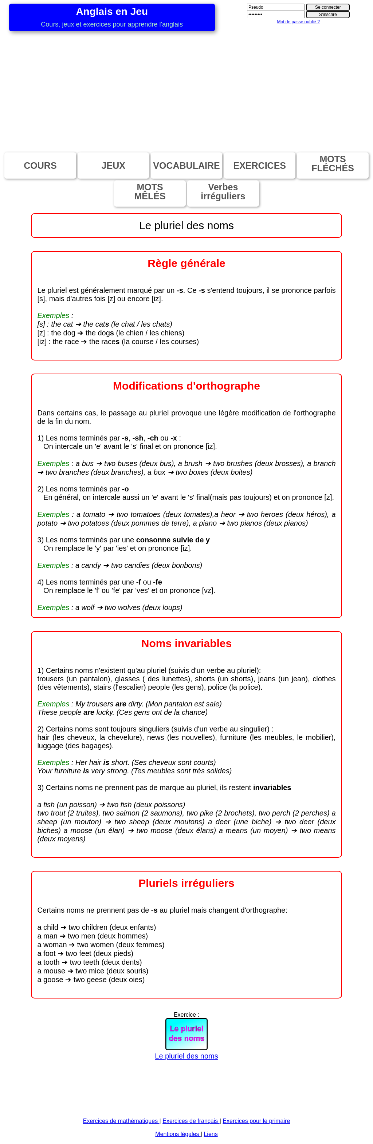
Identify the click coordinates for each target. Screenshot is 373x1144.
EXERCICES (259, 165)
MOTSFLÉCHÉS (332, 163)
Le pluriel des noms (186, 1052)
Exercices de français (191, 1121)
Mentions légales (178, 1134)
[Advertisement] (186, 86)
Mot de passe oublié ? (298, 21)
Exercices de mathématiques (121, 1121)
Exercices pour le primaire (256, 1121)
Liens (210, 1134)
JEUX (113, 165)
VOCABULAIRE (186, 165)
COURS (40, 165)
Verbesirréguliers (223, 191)
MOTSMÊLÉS (150, 191)
